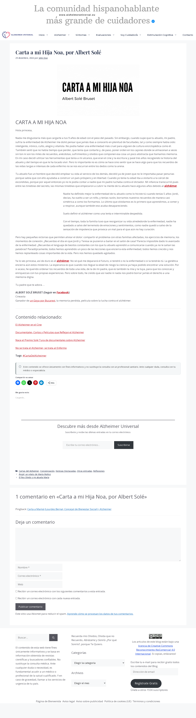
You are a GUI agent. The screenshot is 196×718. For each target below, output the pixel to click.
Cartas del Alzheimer (29, 471)
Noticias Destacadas (66, 471)
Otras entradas (84, 471)
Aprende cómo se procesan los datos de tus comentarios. (100, 613)
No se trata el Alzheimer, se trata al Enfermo (41, 348)
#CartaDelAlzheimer (34, 355)
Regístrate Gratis (146, 683)
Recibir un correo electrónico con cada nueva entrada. (49, 598)
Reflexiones (99, 471)
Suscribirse (124, 445)
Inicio (45, 35)
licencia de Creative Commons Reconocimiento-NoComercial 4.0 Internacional (155, 649)
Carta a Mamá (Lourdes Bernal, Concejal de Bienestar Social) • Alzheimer (69, 509)
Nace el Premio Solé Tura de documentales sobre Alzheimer (50, 340)
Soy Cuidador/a (132, 35)
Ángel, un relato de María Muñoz (35, 474)
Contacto (188, 35)
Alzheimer (63, 35)
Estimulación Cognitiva (163, 35)
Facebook (63, 292)
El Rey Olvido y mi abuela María (34, 477)
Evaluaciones (107, 35)
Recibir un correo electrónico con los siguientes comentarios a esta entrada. (62, 591)
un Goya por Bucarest (42, 300)
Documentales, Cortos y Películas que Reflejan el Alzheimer (49, 332)
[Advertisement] (37, 211)
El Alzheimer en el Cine (28, 324)
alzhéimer (63, 261)
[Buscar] (53, 637)
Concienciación (47, 471)
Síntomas (84, 35)
